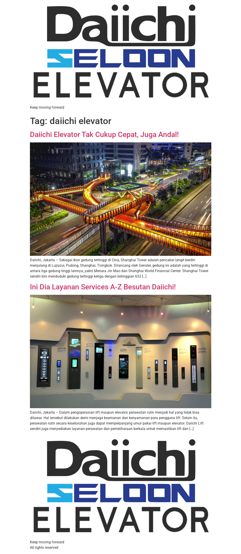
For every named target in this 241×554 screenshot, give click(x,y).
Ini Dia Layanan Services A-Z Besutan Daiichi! (103, 287)
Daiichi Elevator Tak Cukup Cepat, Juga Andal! (104, 134)
